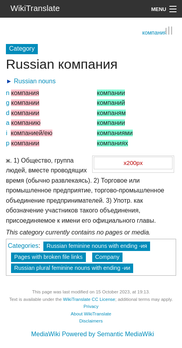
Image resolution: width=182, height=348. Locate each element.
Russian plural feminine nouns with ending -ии (72, 268)
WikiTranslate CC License (89, 299)
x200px (133, 162)
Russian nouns (35, 81)
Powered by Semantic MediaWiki (108, 334)
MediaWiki (45, 334)
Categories (23, 245)
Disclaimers (91, 321)
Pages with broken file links (48, 257)
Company (107, 257)
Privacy (91, 306)
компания (154, 32)
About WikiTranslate (91, 313)
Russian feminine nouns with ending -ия (96, 246)
